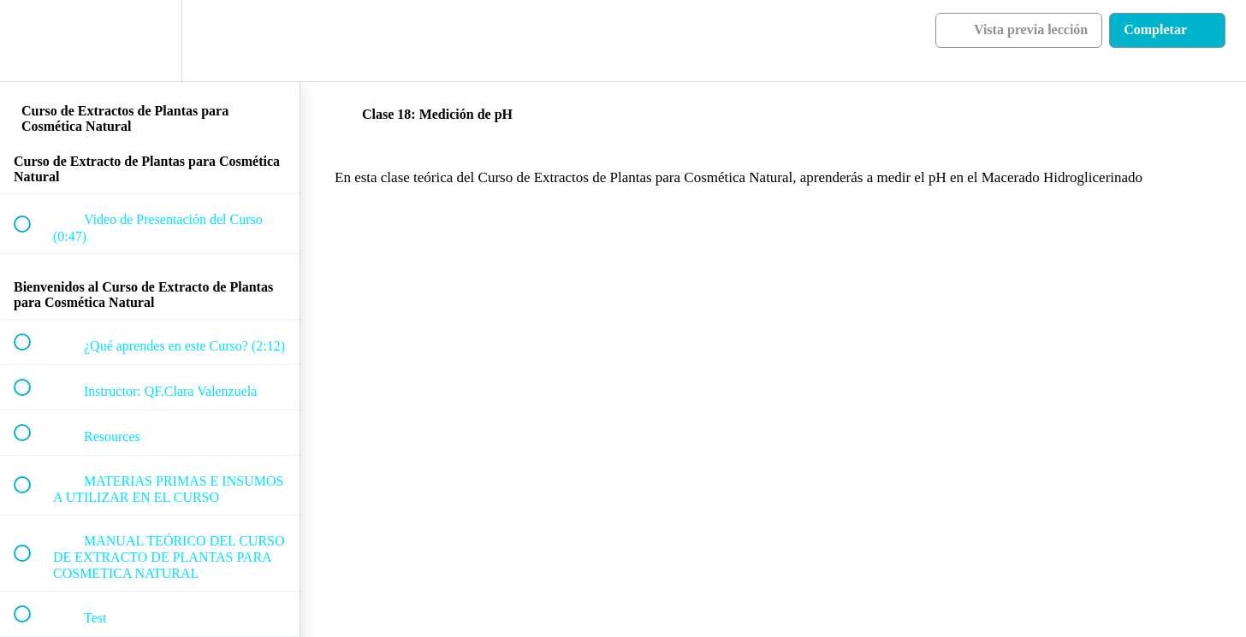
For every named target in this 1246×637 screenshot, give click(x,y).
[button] (31, 40)
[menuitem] (149, 40)
